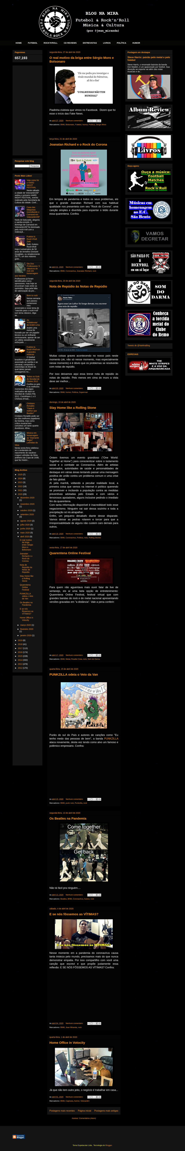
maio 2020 (25, 532)
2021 (20, 490)
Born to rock (32, 295)
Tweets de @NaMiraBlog (138, 345)
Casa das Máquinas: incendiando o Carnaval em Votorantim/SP (33, 212)
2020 (20, 494)
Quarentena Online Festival (70, 553)
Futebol (78, 124)
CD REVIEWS (70, 43)
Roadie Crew (76, 659)
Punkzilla (78, 803)
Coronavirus (71, 271)
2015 (20, 656)
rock (94, 271)
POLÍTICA (121, 43)
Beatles (63, 899)
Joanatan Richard (84, 271)
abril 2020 (25, 536)
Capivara (69, 1101)
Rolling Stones (95, 538)
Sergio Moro (101, 124)
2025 (20, 474)
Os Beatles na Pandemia (67, 818)
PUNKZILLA (111, 738)
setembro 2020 (27, 514)
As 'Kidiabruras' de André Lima (33, 322)
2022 (20, 486)
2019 (20, 640)
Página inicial (84, 1111)
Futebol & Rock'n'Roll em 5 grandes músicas (33, 350)
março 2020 (26, 625)
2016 (20, 652)
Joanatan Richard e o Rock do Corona (78, 144)
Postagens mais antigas (106, 1111)
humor (85, 124)
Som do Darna (94, 659)
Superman (83, 392)
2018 (20, 644)
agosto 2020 (26, 521)
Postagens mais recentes (62, 1111)
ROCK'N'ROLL (51, 43)
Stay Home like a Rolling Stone (72, 407)
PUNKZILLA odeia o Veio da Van (73, 674)
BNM (62, 124)
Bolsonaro (70, 124)
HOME (19, 43)
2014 (20, 660)
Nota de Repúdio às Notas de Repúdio (78, 286)
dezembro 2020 (27, 498)
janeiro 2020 (26, 635)
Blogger (109, 1145)
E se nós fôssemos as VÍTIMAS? (73, 914)
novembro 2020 (27, 504)
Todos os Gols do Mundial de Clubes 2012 (33, 379)
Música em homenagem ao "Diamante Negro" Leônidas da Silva (27, 439)
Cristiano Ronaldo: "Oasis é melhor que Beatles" (32, 408)
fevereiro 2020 (26, 629)
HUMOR (136, 43)
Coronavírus (71, 538)
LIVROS (107, 43)
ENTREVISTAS (90, 43)
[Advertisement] (27, 109)
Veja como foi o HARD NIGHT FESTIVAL (33, 184)
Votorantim (85, 1101)
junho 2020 (25, 528)
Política (92, 124)
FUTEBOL (32, 43)
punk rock (70, 803)
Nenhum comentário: (75, 121)
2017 (20, 648)
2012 (20, 668)
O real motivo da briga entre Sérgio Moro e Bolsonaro (26, 545)
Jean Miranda (71, 1027)
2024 (20, 478)
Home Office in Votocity (67, 1042)
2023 (20, 482)
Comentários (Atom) (87, 1118)
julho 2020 (25, 525)
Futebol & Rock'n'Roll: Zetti (32, 239)
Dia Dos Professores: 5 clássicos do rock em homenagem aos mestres (27, 269)
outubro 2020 (26, 510)
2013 (20, 664)
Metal (68, 659)
